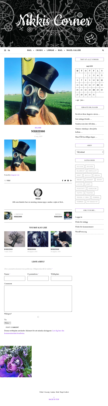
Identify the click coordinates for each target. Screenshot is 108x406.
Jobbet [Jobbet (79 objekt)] (89, 180)
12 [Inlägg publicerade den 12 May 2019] (102, 80)
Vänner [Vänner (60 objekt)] (96, 197)
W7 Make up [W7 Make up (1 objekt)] (92, 202)
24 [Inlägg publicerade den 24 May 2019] (94, 90)
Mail (29, 50)
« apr (77, 100)
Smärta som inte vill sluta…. (86, 124)
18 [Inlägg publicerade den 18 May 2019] (98, 85)
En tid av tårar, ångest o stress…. (87, 114)
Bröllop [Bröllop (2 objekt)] (93, 171)
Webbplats (55, 274)
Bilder (38, 128)
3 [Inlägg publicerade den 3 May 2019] (93, 75)
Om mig (39, 50)
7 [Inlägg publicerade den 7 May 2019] (81, 80)
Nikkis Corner (54, 21)
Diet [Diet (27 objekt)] (79, 175)
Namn (7, 274)
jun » (82, 100)
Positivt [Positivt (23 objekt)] (81, 188)
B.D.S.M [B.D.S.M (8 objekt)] (80, 166)
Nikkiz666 (8, 249)
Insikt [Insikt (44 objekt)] (80, 180)
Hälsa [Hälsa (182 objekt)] (97, 175)
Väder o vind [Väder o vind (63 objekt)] (83, 197)
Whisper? (8, 314)
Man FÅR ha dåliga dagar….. (86, 137)
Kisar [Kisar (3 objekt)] (99, 180)
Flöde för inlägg (81, 222)
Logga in (78, 217)
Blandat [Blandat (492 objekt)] (81, 171)
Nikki (8, 180)
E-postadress (33, 274)
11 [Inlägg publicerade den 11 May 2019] (98, 80)
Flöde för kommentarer (84, 227)
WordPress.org (81, 232)
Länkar (50, 50)
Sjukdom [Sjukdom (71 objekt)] (93, 188)
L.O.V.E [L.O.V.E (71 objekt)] (79, 184)
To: (5, 320)
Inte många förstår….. (83, 119)
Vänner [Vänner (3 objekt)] (80, 202)
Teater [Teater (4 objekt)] (89, 193)
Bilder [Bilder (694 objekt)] (90, 166)
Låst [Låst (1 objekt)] (88, 184)
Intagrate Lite (15, 175)
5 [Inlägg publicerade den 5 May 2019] (101, 75)
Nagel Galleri (74, 50)
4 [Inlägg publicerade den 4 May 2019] (97, 75)
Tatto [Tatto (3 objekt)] (79, 193)
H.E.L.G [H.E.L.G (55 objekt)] (88, 175)
